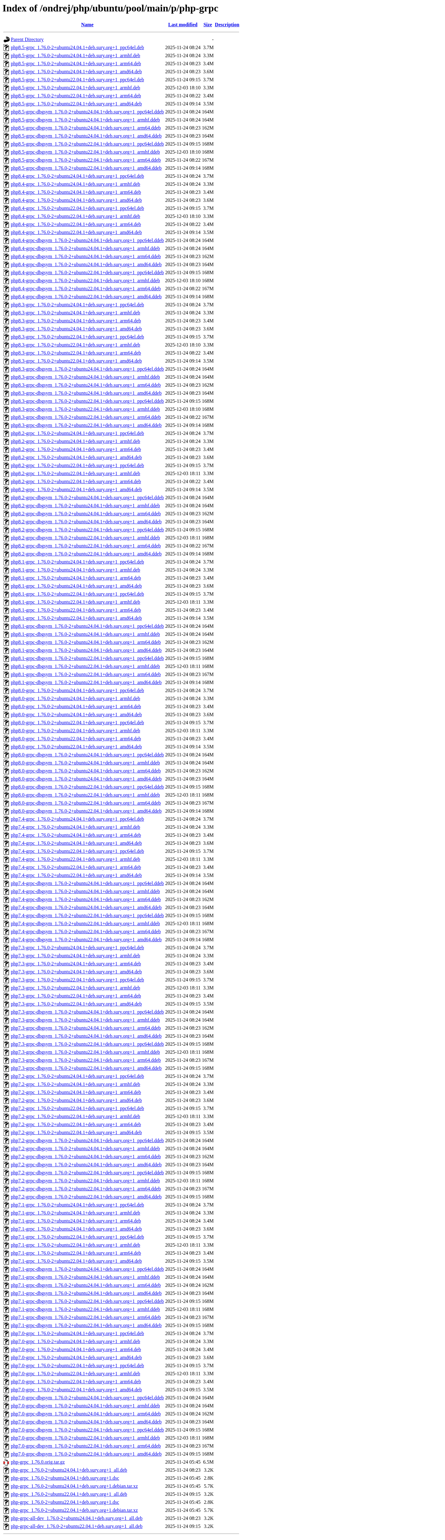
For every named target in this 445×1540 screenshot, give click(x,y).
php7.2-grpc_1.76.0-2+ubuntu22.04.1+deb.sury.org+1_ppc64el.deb (77, 1108)
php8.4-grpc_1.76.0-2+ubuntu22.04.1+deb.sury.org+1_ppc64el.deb (77, 208)
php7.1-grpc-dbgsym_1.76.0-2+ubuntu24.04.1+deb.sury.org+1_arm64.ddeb (86, 1285)
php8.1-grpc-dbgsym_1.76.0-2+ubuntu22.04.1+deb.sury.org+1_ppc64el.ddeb (87, 658)
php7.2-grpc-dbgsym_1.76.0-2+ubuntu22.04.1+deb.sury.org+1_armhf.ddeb (85, 1180)
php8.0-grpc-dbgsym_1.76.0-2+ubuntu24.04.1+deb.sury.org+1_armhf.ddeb (85, 762)
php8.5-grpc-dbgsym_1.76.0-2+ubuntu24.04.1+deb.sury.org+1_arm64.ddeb (86, 127)
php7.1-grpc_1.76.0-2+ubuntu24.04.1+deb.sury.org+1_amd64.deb (76, 1229)
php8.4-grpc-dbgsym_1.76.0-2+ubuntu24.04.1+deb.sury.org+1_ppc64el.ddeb (87, 240)
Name (87, 24)
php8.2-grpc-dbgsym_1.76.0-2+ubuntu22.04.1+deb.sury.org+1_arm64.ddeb (86, 545)
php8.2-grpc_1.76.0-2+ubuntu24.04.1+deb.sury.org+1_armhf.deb (75, 441)
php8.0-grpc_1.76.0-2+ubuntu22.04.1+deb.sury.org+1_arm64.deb (76, 738)
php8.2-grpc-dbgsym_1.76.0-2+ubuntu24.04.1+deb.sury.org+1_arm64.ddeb (86, 513)
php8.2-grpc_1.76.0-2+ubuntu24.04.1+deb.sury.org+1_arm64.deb (76, 449)
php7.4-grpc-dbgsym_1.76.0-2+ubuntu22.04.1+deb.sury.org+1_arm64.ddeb (86, 931)
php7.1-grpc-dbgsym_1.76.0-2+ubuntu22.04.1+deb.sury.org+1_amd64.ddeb (86, 1325)
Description (227, 24)
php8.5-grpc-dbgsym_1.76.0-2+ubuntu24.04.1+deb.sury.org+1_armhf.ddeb (85, 119)
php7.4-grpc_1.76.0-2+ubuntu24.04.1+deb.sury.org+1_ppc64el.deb (77, 819)
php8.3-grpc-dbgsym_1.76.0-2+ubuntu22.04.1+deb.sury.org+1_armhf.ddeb (85, 409)
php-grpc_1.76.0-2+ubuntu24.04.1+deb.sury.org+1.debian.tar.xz (74, 1486)
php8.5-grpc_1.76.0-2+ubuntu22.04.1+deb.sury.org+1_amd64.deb (76, 103)
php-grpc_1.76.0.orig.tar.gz (38, 1462)
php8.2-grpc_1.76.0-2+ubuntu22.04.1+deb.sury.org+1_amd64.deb (76, 489)
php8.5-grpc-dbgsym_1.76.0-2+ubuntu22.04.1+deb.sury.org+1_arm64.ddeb (86, 160)
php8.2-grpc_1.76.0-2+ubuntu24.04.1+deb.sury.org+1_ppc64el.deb (77, 433)
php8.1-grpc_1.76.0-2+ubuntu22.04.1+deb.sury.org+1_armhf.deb (75, 602)
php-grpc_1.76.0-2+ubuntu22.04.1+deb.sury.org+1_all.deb (69, 1494)
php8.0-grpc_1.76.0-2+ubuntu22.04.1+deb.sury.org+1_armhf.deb (75, 730)
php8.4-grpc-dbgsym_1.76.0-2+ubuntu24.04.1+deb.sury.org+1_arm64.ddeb (86, 256)
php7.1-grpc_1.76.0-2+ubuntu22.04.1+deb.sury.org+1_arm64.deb (76, 1253)
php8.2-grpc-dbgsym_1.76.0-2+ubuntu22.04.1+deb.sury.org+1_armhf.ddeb (85, 537)
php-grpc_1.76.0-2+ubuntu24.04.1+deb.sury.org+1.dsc (65, 1478)
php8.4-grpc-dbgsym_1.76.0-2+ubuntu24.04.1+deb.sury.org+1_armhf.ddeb (85, 248)
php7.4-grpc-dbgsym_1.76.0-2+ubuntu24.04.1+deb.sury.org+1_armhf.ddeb (85, 891)
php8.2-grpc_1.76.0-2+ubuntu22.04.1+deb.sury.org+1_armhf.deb (75, 473)
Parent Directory (27, 39)
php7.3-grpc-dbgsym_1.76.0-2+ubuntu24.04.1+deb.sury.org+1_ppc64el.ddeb (87, 1012)
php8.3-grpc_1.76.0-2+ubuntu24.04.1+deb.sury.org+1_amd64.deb (76, 328)
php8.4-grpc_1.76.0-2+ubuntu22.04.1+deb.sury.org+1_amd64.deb (76, 232)
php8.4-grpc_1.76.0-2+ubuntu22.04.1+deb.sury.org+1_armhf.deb (75, 216)
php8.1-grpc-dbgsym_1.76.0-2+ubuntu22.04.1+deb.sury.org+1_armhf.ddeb (85, 666)
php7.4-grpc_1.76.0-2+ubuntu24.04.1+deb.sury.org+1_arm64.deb (76, 835)
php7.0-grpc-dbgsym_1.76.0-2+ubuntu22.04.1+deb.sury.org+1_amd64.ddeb (86, 1454)
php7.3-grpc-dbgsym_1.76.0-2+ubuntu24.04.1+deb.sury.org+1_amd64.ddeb (86, 1036)
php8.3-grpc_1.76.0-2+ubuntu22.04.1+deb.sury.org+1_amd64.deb (76, 361)
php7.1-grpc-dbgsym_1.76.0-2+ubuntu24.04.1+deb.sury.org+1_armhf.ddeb (85, 1277)
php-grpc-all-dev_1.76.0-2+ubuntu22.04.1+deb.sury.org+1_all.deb (76, 1526)
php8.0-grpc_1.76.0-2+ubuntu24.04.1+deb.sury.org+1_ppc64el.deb (77, 690)
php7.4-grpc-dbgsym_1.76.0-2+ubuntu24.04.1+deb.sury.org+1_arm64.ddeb (86, 899)
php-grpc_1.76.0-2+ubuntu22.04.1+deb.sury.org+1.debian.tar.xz (74, 1510)
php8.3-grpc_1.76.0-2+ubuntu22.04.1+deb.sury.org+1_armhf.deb (75, 344)
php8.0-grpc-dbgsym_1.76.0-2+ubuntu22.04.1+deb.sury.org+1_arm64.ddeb (86, 803)
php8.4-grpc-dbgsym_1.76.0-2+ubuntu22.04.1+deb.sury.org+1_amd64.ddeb (86, 296)
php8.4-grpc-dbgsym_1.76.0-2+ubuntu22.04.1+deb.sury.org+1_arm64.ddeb (86, 288)
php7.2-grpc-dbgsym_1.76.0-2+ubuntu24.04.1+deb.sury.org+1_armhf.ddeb (85, 1148)
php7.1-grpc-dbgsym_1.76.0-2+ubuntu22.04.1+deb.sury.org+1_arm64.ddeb (86, 1317)
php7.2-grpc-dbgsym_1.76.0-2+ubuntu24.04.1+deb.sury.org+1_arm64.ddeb (86, 1156)
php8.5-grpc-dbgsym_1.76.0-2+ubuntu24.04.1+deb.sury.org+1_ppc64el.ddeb (87, 111)
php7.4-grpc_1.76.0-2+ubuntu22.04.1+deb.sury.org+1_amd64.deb (76, 875)
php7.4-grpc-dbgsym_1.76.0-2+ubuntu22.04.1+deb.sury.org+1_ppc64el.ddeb (87, 915)
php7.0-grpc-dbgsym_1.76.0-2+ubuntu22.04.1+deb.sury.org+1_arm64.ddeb (86, 1446)
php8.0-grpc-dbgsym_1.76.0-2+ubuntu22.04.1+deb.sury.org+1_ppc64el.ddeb (87, 786)
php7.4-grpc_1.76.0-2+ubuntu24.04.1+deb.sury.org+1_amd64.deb (76, 843)
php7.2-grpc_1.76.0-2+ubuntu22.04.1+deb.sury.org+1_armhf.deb (75, 1116)
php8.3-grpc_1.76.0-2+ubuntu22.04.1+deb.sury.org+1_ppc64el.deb (77, 336)
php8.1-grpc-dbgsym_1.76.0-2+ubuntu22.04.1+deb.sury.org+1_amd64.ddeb (86, 682)
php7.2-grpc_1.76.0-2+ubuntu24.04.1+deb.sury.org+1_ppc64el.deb (77, 1076)
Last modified (182, 24)
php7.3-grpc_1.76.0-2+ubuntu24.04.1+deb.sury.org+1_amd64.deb (76, 971)
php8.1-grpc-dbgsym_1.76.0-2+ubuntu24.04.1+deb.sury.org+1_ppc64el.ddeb (87, 626)
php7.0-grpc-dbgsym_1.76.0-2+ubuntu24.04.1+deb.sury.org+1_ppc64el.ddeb (87, 1397)
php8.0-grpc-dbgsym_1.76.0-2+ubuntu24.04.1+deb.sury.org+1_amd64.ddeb (86, 778)
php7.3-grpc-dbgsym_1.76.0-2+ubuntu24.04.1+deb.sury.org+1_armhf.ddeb (85, 1020)
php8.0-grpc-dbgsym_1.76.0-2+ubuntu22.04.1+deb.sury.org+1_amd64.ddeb (86, 811)
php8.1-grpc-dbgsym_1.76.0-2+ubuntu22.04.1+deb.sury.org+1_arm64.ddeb (86, 674)
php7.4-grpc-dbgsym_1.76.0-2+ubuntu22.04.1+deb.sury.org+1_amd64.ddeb (86, 939)
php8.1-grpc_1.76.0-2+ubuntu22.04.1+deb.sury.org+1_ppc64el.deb (77, 594)
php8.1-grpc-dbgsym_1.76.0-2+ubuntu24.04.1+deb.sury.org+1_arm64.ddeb (86, 642)
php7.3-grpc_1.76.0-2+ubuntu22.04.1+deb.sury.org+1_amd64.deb (76, 1003)
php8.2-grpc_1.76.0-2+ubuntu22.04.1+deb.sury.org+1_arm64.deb (76, 481)
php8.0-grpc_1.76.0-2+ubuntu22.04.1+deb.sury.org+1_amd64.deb (76, 746)
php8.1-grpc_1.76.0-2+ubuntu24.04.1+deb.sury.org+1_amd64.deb (76, 586)
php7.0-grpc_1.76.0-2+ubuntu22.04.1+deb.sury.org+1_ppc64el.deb (77, 1365)
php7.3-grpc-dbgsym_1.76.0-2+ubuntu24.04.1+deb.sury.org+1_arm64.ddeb (86, 1028)
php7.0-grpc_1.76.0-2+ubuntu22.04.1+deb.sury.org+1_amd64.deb (76, 1389)
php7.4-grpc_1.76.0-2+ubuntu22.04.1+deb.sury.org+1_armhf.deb (75, 859)
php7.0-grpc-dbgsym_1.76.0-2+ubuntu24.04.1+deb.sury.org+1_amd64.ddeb (86, 1421)
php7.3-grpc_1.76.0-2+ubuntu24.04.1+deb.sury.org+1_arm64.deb (76, 963)
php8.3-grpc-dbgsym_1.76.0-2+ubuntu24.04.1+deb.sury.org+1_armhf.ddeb (85, 377)
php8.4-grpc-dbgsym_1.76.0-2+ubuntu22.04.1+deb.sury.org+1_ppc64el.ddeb (87, 272)
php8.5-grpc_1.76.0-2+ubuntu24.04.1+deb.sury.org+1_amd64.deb (76, 71)
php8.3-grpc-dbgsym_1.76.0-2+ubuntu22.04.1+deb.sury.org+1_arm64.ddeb (86, 417)
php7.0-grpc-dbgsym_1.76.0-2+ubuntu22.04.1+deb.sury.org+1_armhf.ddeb (85, 1437)
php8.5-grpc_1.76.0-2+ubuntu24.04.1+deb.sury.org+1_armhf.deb (75, 55)
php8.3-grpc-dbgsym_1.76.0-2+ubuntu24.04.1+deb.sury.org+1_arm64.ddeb (86, 385)
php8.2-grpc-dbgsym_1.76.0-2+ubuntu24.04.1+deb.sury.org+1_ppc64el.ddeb (87, 497)
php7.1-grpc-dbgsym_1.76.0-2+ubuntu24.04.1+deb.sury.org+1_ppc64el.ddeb (87, 1269)
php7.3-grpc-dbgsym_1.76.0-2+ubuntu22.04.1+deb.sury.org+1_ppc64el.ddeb (87, 1044)
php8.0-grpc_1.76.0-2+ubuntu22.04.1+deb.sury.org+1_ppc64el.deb (77, 722)
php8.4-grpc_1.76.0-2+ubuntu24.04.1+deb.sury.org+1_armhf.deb (75, 184)
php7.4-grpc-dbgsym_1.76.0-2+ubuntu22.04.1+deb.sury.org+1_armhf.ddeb (85, 923)
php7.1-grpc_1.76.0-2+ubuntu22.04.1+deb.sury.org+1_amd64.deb (76, 1261)
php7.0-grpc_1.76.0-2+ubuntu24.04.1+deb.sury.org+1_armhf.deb (75, 1341)
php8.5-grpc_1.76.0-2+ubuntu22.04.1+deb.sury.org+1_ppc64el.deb (77, 79)
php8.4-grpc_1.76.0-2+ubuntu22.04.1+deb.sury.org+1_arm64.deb (76, 224)
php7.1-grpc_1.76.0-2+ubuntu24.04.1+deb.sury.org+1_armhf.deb (75, 1212)
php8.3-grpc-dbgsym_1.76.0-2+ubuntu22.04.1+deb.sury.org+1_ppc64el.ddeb (87, 401)
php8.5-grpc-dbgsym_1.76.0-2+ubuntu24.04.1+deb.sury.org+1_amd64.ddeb (86, 135)
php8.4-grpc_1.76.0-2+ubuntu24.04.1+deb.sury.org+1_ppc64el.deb (77, 176)
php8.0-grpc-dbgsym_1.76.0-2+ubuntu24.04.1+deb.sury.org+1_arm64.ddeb (86, 770)
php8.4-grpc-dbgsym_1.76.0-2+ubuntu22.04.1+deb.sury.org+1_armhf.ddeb (85, 280)
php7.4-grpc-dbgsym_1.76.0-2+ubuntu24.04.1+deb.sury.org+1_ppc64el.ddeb (87, 883)
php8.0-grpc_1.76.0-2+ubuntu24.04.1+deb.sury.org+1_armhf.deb (75, 698)
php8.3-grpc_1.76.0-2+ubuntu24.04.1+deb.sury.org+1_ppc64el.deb (77, 304)
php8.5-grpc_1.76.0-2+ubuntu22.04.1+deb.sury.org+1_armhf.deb (75, 87)
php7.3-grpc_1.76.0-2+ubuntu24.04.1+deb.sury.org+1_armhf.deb (75, 955)
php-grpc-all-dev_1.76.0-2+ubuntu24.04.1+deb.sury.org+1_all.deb (76, 1518)
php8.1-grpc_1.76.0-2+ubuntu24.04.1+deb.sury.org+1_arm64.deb (76, 578)
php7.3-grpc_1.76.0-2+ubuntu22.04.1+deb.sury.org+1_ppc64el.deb (77, 979)
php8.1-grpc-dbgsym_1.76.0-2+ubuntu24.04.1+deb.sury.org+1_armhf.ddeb (85, 634)
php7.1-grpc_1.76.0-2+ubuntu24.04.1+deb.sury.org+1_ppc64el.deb (77, 1204)
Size (207, 24)
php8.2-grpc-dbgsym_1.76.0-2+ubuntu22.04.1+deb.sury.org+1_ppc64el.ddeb (87, 529)
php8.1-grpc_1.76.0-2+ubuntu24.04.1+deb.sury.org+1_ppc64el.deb (77, 561)
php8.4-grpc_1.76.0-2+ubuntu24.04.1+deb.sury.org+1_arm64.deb (76, 192)
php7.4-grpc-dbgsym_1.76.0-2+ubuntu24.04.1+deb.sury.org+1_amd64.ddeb (86, 907)
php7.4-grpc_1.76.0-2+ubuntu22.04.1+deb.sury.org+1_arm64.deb (76, 867)
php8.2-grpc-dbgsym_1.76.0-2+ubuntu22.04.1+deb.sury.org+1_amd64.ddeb (86, 553)
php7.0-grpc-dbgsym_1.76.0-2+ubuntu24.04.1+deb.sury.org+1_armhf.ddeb (85, 1405)
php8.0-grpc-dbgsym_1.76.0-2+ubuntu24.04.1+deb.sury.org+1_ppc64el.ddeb (87, 754)
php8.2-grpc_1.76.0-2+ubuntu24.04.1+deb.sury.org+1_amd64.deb (76, 457)
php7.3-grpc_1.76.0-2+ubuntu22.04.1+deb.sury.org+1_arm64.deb (76, 995)
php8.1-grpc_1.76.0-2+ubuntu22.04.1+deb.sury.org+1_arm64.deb (76, 610)
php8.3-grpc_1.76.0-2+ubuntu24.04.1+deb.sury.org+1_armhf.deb (75, 312)
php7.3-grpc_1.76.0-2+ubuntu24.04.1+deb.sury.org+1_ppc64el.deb (77, 947)
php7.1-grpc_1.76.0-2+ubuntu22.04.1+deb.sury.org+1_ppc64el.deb (77, 1237)
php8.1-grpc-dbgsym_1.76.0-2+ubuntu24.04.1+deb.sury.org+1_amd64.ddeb (86, 650)
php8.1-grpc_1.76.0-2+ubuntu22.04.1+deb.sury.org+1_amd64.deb (76, 618)
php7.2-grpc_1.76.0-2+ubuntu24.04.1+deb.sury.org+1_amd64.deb (76, 1100)
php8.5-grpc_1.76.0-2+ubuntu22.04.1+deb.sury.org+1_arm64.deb (76, 95)
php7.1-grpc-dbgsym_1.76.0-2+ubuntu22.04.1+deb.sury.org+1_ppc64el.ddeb (87, 1301)
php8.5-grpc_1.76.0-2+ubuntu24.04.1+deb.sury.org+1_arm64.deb (76, 63)
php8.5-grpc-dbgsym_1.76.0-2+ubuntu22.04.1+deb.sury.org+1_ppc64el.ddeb (87, 144)
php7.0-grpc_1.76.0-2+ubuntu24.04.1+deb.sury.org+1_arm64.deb (76, 1349)
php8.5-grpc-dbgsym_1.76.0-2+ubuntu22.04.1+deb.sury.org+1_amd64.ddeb (86, 168)
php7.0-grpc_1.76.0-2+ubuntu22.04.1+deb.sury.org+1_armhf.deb (75, 1373)
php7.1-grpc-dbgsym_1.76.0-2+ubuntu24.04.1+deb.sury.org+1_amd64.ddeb (86, 1293)
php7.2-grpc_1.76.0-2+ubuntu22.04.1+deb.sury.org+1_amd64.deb (76, 1132)
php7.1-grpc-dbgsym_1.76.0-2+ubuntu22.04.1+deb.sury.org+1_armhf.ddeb (85, 1309)
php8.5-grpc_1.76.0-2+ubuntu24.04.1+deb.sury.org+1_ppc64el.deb (77, 47)
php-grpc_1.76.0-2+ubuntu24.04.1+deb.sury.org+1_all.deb (69, 1470)
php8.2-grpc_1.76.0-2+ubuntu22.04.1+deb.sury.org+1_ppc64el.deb (77, 465)
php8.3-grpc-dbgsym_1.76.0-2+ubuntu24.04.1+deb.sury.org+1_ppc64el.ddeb (87, 369)
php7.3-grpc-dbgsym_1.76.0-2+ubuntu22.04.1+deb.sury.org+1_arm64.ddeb (86, 1060)
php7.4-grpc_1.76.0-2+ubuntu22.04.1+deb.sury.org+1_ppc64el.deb (77, 851)
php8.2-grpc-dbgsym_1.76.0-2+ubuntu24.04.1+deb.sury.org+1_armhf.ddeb (85, 505)
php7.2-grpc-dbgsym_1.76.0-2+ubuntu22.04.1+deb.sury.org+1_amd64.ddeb (86, 1196)
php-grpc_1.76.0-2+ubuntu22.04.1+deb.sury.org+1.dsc (65, 1502)
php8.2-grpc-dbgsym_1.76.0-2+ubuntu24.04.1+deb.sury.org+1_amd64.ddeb (86, 521)
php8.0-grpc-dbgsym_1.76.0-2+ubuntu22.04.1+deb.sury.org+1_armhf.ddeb (85, 795)
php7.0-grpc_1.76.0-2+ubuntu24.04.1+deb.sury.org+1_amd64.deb (76, 1357)
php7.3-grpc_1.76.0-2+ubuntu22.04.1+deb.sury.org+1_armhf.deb (75, 987)
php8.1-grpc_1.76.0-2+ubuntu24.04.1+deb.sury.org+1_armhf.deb (75, 569)
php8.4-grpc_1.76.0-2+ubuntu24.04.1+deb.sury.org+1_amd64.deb (76, 200)
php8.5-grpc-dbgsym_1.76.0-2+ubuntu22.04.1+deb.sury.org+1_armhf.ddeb (85, 152)
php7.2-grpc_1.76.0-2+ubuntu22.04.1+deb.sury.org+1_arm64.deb (76, 1124)
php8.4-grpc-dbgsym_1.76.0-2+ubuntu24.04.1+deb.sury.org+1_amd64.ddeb (86, 264)
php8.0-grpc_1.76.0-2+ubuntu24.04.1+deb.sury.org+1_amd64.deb (76, 714)
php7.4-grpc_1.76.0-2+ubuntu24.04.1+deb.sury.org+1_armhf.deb (75, 827)
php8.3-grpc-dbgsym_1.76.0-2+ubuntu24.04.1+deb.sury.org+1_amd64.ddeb (86, 393)
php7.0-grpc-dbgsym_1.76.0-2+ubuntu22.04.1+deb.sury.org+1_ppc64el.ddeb (87, 1429)
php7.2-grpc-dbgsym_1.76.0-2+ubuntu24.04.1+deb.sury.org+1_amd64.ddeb (86, 1164)
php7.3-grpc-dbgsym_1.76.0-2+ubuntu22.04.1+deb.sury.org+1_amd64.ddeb (86, 1068)
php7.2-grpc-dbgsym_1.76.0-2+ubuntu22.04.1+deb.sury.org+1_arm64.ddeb (86, 1188)
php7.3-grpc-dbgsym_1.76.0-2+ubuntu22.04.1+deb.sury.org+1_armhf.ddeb (85, 1052)
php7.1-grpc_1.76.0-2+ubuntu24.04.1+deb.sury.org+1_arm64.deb (76, 1220)
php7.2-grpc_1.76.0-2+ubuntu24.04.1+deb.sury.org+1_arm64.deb (76, 1092)
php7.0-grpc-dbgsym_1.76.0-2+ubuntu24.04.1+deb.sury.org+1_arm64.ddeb (86, 1413)
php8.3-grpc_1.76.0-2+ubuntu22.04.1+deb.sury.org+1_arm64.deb (76, 352)
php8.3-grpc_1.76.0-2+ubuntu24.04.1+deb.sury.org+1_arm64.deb (76, 320)
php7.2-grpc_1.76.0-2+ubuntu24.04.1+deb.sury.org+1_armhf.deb (75, 1084)
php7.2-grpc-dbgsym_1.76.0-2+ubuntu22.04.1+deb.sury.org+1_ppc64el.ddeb (87, 1172)
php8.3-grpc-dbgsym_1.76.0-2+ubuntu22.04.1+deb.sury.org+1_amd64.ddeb (86, 425)
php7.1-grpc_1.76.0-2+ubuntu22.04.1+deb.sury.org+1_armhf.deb (75, 1245)
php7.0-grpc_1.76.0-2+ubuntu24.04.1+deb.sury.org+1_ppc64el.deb (77, 1333)
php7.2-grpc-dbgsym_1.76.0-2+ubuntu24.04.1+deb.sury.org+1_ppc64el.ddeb (87, 1140)
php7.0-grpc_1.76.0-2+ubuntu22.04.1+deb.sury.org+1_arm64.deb (76, 1381)
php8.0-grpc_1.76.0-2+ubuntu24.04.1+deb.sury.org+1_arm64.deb (76, 706)
